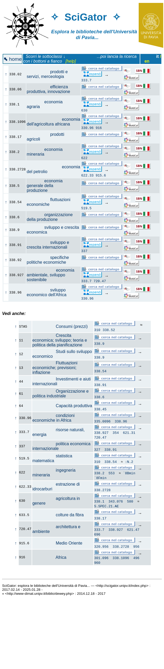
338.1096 (121, 561)
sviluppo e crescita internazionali (50, 244)
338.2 (99, 474)
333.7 (86, 80)
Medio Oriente (57, 546)
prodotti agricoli (45, 136)
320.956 (101, 549)
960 (97, 566)
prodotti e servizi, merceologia (48, 74)
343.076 (116, 503)
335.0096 (102, 421)
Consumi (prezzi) (60, 326)
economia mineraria (44, 151)
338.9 (99, 343)
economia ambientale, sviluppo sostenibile (50, 275)
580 (130, 503)
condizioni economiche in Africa (53, 417)
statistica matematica (52, 459)
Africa (49, 561)
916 (99, 127)
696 (97, 537)
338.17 (100, 520)
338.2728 (102, 491)
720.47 (100, 280)
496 (136, 561)
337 (84, 250)
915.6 (101, 175)
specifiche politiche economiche (49, 259)
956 (136, 549)
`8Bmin (129, 474)
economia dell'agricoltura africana (53, 121)
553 (112, 474)
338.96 (121, 421)
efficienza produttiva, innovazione (51, 89)
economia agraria (44, 104)
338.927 (101, 433)
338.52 (109, 329)
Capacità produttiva (62, 405)
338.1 (99, 503)
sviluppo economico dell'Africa (49, 292)
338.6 (99, 396)
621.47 (133, 532)
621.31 (129, 433)
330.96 (87, 127)
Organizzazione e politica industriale (60, 393)
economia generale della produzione (44, 186)
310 (97, 329)
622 (84, 157)
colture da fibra (58, 517)
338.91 (100, 384)
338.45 (100, 409)
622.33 (87, 175)
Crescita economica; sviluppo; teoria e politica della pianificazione (59, 340)
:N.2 (129, 462)
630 (84, 110)
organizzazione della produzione (50, 217)
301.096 (101, 561)
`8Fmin (100, 479)
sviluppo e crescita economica (53, 229)
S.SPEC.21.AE (106, 508)
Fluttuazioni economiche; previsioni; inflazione (55, 368)
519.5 (86, 208)
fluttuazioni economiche (48, 202)
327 (97, 450)
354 (116, 433)
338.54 (100, 371)
